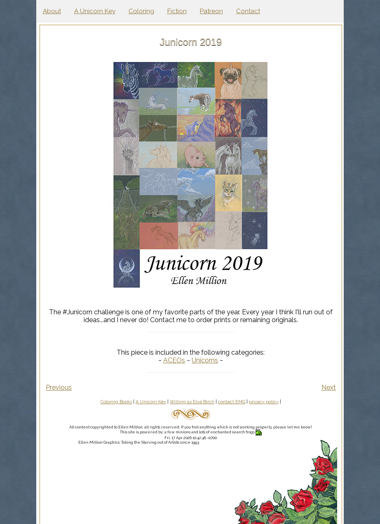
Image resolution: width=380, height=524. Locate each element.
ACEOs (175, 360)
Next (328, 387)
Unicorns (205, 360)
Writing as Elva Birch (193, 401)
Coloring (141, 11)
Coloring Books (117, 401)
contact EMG (232, 401)
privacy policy (264, 401)
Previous (60, 387)
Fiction (177, 11)
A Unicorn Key (94, 11)
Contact (248, 11)
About (52, 11)
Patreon (211, 11)
